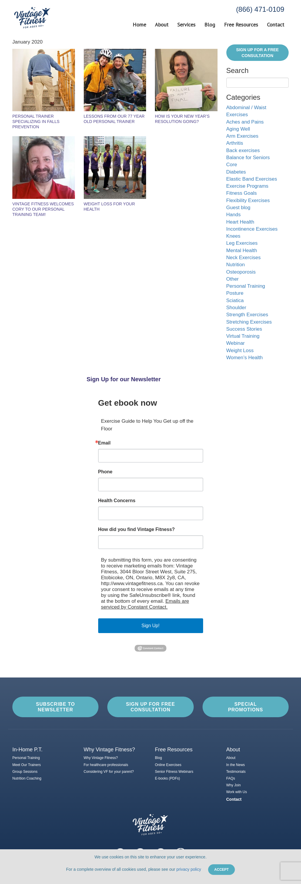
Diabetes (236, 172)
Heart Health (240, 222)
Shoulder (236, 307)
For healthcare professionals (106, 765)
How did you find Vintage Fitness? (136, 529)
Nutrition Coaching (26, 778)
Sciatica (235, 300)
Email (104, 443)
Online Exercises (168, 765)
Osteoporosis (241, 272)
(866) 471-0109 (260, 9)
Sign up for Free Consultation (150, 707)
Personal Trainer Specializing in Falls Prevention (35, 121)
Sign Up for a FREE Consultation (257, 52)
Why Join (233, 785)
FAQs (230, 778)
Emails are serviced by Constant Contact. (145, 604)
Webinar (235, 343)
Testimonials (236, 772)
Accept (221, 870)
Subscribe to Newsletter (55, 707)
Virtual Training (243, 336)
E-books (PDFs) (167, 778)
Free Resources (241, 25)
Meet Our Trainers (26, 765)
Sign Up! (150, 625)
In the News (235, 765)
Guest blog (238, 207)
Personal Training (245, 286)
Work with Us (236, 792)
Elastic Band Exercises (251, 179)
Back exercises (243, 150)
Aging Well (238, 129)
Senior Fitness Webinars (174, 772)
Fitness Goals (241, 193)
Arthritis (234, 143)
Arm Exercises (242, 136)
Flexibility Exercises (248, 200)
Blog (209, 25)
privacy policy (188, 869)
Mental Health (241, 250)
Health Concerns (117, 500)
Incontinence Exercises (252, 229)
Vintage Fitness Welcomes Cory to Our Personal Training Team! (43, 209)
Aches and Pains (245, 122)
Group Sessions (24, 772)
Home (139, 25)
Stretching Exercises (249, 322)
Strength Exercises (247, 314)
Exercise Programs (247, 186)
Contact (275, 25)
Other (232, 279)
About (161, 25)
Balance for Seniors (248, 157)
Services (186, 25)
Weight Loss (240, 350)
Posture (235, 293)
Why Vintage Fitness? (101, 758)
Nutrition (235, 264)
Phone (105, 472)
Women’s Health (244, 357)
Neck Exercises (243, 257)
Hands (233, 214)
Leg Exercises (242, 243)
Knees (233, 236)
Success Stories (244, 329)
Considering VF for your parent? (109, 772)
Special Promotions (245, 707)
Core (231, 164)
